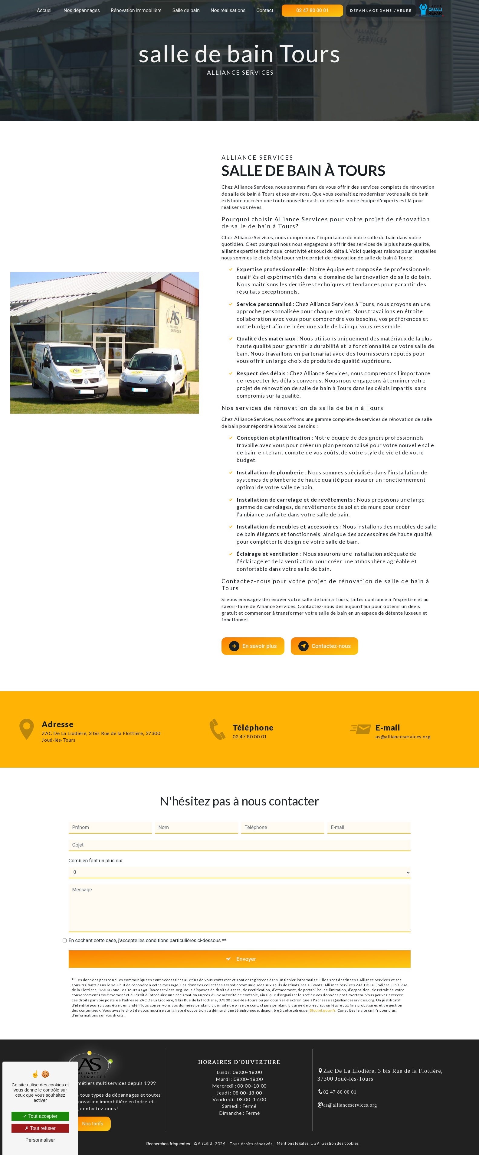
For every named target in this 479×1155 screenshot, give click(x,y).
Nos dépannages (82, 10)
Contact (264, 10)
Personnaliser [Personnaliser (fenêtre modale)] (40, 1140)
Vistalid (205, 1143)
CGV (315, 1143)
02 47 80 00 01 (312, 10)
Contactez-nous (327, 646)
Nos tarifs (92, 1124)
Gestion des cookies (340, 1143)
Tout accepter (40, 1116)
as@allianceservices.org (350, 1104)
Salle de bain (186, 10)
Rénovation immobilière (136, 10)
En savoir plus (253, 646)
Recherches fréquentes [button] (168, 1143)
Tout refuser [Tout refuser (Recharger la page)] (40, 1128)
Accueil (45, 10)
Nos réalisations (228, 10)
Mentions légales (293, 1143)
